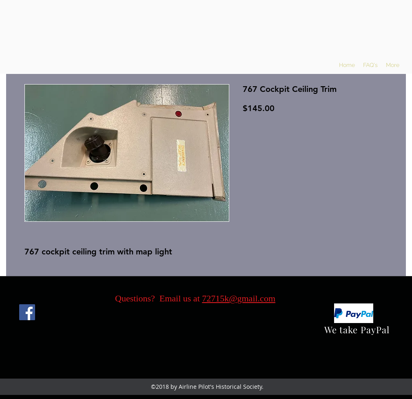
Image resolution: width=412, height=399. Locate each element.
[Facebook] (27, 312)
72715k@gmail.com (238, 298)
